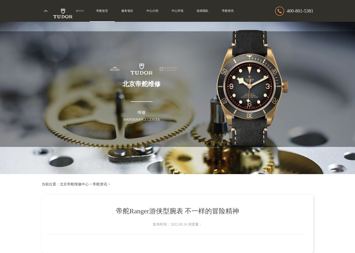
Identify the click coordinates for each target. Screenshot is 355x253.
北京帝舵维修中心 (74, 184)
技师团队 (203, 10)
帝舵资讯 (228, 10)
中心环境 (177, 10)
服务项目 (127, 10)
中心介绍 (152, 10)
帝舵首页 (102, 10)
